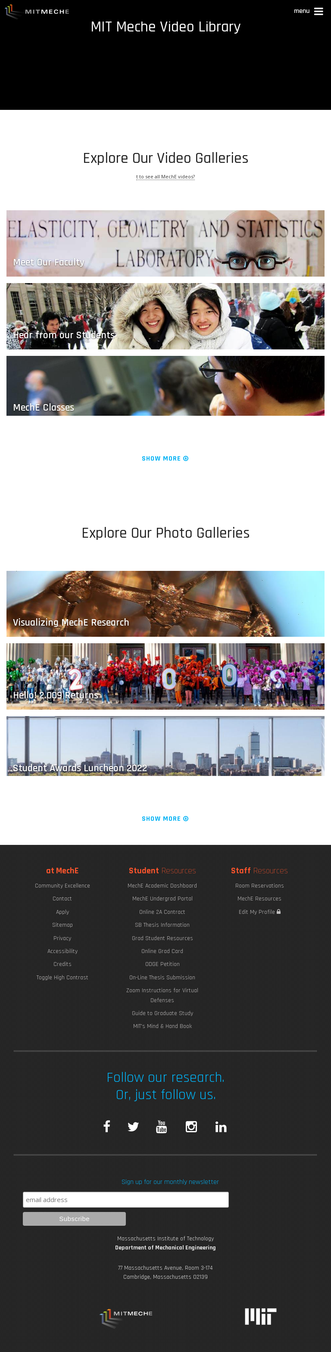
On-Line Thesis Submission (162, 977)
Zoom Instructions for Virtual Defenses (162, 995)
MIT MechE (37, 13)
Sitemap (62, 925)
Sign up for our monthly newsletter (170, 1182)
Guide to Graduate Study (162, 1013)
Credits (62, 964)
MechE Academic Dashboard (162, 886)
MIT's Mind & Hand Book (162, 1026)
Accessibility (62, 951)
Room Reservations (259, 886)
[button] (309, 12)
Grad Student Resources (162, 938)
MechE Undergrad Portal (162, 899)
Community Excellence (62, 886)
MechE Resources (259, 899)
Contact (62, 899)
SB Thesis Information (162, 925)
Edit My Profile (260, 912)
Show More (166, 458)
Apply (62, 912)
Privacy (62, 938)
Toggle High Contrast (62, 977)
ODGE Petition (162, 964)
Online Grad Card (162, 951)
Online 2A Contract (162, 912)
